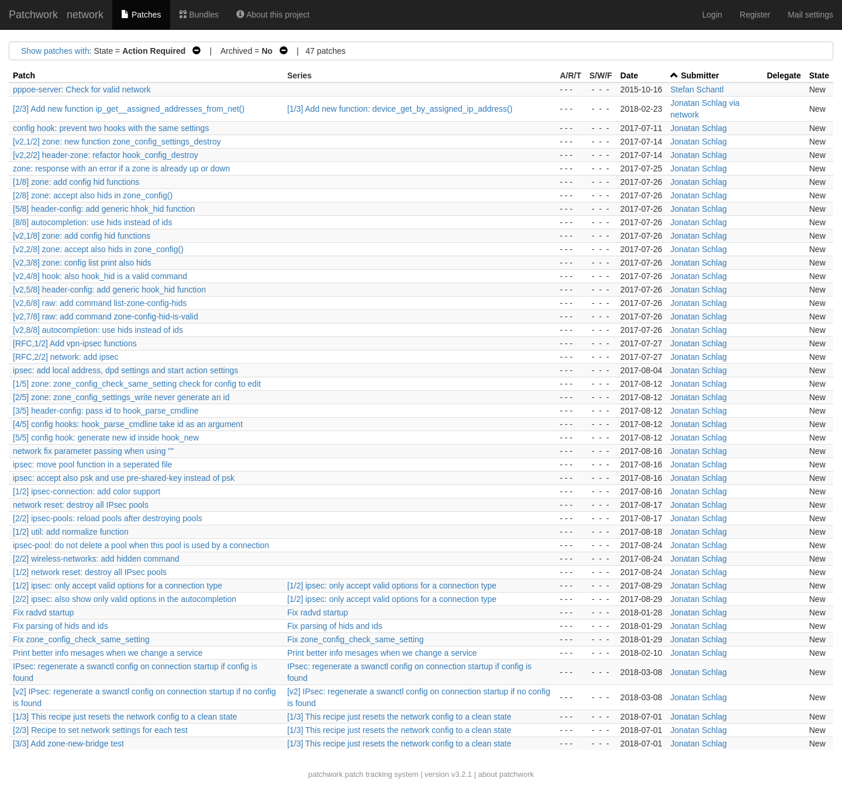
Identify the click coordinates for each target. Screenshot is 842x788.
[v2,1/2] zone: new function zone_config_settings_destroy (117, 141)
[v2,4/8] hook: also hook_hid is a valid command (100, 276)
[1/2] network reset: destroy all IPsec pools (90, 572)
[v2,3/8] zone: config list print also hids (82, 262)
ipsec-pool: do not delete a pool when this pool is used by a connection (141, 545)
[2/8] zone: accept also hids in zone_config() (92, 195)
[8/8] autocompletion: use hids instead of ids (92, 222)
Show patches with (55, 51)
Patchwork (33, 14)
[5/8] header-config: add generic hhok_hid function (104, 209)
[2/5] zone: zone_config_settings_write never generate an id (121, 397)
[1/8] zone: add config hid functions (76, 182)
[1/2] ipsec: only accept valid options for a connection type (117, 585)
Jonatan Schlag (698, 128)
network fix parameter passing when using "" (93, 451)
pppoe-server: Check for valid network (82, 89)
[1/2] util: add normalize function (71, 531)
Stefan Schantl (696, 89)
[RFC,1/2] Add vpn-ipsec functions (75, 343)
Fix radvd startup (43, 612)
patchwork (325, 774)
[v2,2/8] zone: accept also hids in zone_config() (98, 249)
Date (629, 75)
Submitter (700, 75)
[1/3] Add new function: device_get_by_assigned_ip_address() (399, 108)
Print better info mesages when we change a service (108, 653)
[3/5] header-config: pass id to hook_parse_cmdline (106, 410)
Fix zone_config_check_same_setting (81, 639)
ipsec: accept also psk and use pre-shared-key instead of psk (123, 478)
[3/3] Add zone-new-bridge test (68, 743)
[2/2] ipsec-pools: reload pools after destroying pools (107, 518)
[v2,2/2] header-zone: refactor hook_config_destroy (105, 155)
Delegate (783, 75)
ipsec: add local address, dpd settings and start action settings (125, 370)
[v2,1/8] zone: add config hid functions (81, 235)
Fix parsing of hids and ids (60, 626)
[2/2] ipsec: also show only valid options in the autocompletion (124, 599)
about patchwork (506, 774)
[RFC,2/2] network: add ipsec (66, 357)
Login (712, 14)
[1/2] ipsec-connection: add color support (86, 491)
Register (755, 14)
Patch (24, 75)
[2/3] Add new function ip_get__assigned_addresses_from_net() (128, 108)
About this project (272, 14)
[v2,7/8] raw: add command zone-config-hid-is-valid (105, 316)
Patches (141, 14)
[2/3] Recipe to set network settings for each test (100, 730)
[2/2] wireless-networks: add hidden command (96, 558)
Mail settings (810, 14)
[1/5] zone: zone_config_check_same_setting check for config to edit (137, 383)
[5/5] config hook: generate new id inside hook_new (106, 437)
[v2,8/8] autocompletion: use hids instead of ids (98, 330)
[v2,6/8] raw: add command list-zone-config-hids (100, 303)
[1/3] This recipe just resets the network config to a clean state (125, 716)
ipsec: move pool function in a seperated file (92, 464)
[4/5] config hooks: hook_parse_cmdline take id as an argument (128, 424)
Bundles (199, 14)
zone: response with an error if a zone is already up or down (121, 168)
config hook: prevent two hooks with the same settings (111, 128)
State (819, 75)
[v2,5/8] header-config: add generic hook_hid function (109, 289)
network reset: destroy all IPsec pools (81, 505)
